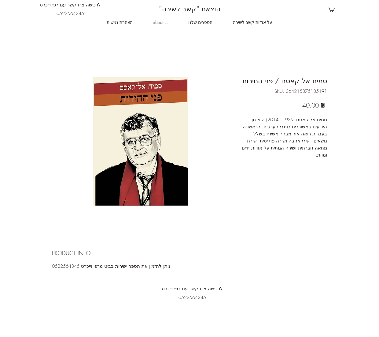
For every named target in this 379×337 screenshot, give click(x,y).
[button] (331, 9)
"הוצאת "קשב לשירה (189, 9)
